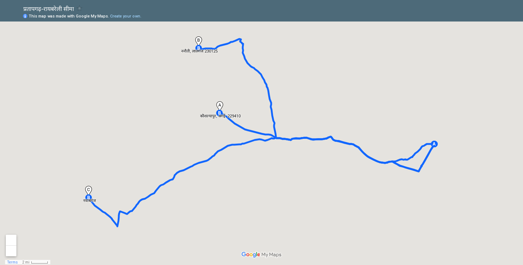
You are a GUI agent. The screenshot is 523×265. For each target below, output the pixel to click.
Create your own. (125, 16)
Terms (12, 262)
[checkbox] (79, 8)
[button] (434, 144)
